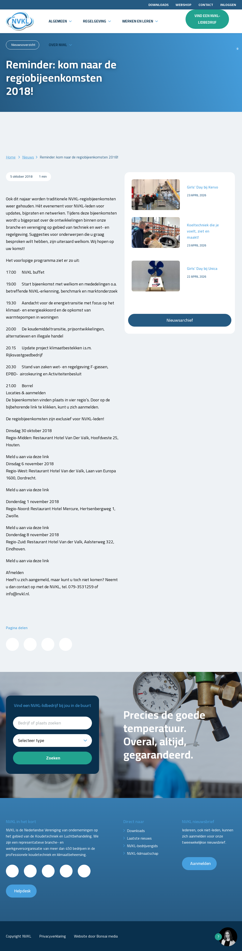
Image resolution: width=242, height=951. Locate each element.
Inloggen (228, 5)
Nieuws (28, 157)
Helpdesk (22, 891)
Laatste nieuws (139, 838)
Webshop (183, 5)
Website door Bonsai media (96, 936)
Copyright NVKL (18, 936)
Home (11, 157)
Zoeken (53, 758)
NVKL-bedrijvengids (142, 845)
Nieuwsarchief (180, 320)
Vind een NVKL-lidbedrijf (207, 19)
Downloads (158, 5)
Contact (206, 5)
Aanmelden (200, 863)
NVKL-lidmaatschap (142, 853)
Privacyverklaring (52, 936)
